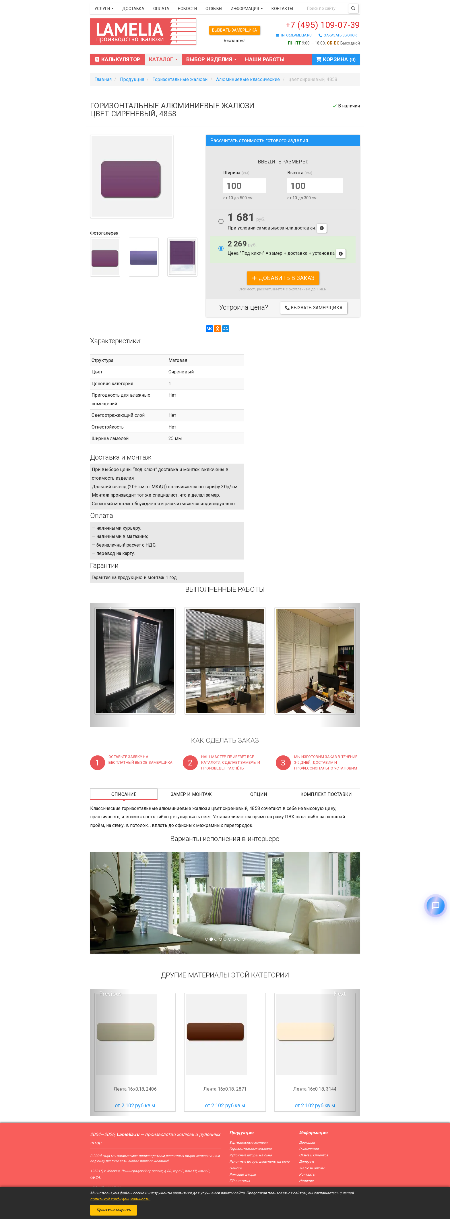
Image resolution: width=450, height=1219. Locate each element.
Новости (187, 8)
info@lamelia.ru (294, 35)
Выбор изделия (211, 59)
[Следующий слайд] (339, 903)
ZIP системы (239, 1181)
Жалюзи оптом (311, 1168)
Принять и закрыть (113, 1210)
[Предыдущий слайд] (110, 903)
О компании (309, 1149)
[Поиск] (353, 8)
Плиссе (235, 1168)
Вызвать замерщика (234, 30)
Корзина (336, 59)
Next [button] (339, 993)
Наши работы (264, 59)
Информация (247, 8)
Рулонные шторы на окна (250, 1155)
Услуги (104, 8)
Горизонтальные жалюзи (250, 1149)
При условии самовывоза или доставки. (277, 223)
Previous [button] (110, 993)
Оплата (161, 8)
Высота (299, 172)
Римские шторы (242, 1174)
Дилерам (306, 1162)
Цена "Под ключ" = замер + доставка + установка (287, 249)
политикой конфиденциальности (120, 1199)
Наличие (306, 1181)
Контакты (282, 8)
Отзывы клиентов (314, 1155)
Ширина (236, 172)
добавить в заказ (283, 278)
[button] (110, 665)
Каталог (163, 59)
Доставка (133, 8)
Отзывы (213, 8)
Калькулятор (117, 59)
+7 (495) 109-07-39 (323, 25)
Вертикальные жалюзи (248, 1143)
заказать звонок (338, 35)
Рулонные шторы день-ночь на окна (259, 1162)
